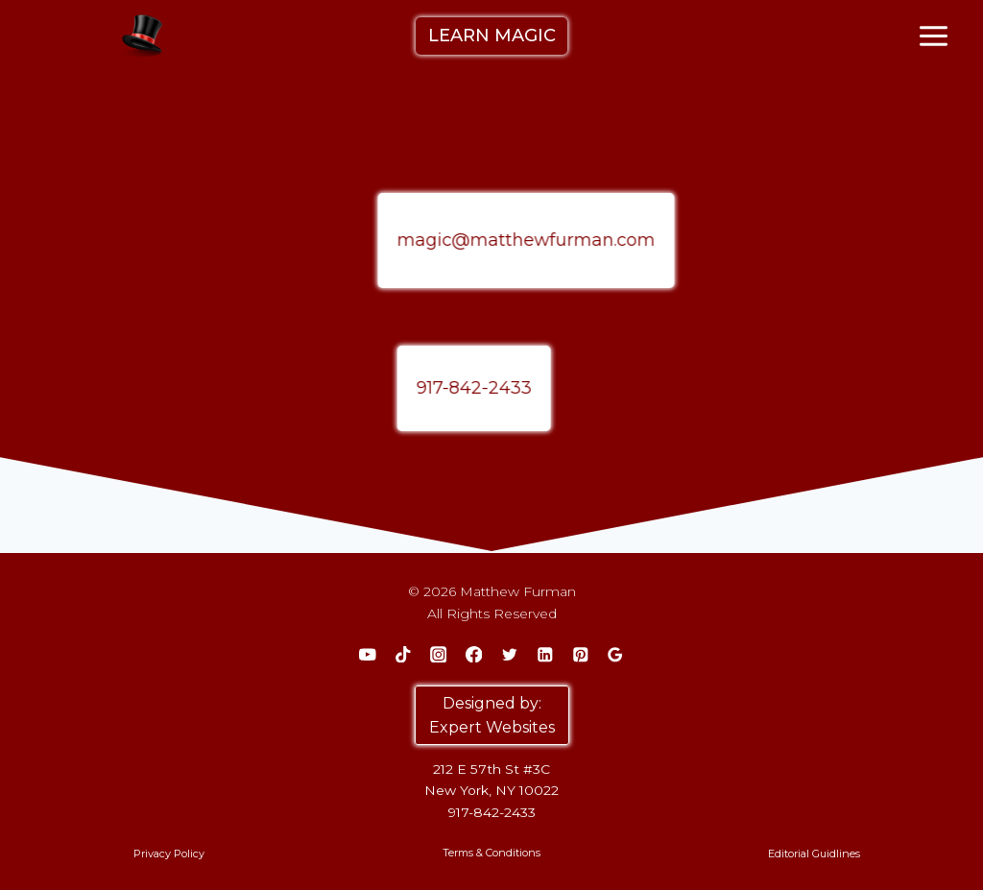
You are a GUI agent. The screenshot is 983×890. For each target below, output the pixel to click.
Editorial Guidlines (814, 853)
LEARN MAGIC (492, 35)
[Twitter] (509, 654)
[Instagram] (438, 654)
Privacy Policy (168, 853)
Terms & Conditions (491, 852)
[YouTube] (367, 654)
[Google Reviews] (616, 654)
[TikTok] (403, 654)
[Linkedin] (545, 654)
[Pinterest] (580, 654)
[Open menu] (933, 36)
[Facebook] (474, 654)
